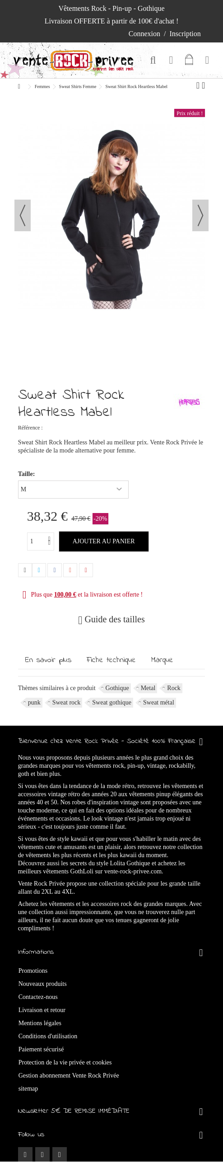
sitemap (28, 1088)
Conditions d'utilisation (48, 1036)
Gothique (117, 688)
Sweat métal (158, 702)
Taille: (27, 474)
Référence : (30, 428)
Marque (162, 660)
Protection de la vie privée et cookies (65, 1062)
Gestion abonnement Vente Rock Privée (69, 1075)
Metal (148, 688)
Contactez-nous (38, 997)
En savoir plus (48, 660)
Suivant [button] (200, 215)
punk (34, 702)
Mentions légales (40, 1023)
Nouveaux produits (43, 983)
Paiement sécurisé (41, 1049)
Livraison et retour (42, 1010)
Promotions (33, 970)
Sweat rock (66, 702)
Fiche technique (111, 660)
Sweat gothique (111, 702)
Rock (174, 688)
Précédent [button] (22, 215)
